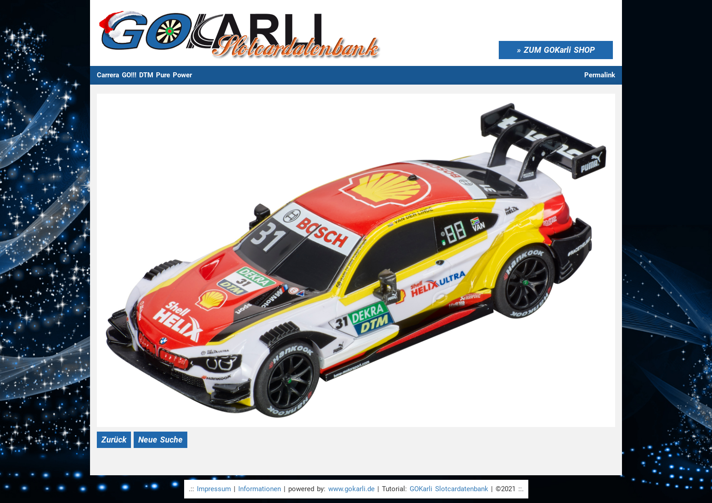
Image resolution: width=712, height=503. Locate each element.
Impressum (214, 489)
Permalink (599, 75)
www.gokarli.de (351, 489)
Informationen (259, 489)
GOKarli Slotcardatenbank (449, 489)
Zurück (113, 439)
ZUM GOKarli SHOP (559, 50)
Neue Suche (160, 439)
